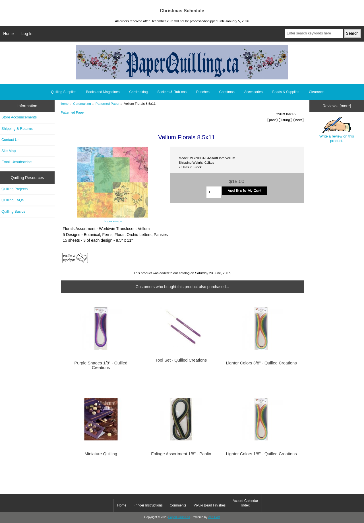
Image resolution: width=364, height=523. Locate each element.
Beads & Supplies (285, 92)
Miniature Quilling (100, 454)
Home (8, 33)
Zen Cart (214, 517)
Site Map (8, 151)
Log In (26, 33)
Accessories (253, 92)
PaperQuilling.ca (179, 517)
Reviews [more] (336, 106)
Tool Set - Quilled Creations (181, 360)
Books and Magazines (103, 92)
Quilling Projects (14, 189)
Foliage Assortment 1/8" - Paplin (181, 454)
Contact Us (10, 140)
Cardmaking (82, 103)
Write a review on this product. (336, 130)
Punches (203, 92)
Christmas (227, 92)
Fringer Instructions (148, 505)
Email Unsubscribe (16, 162)
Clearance (316, 92)
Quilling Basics (13, 211)
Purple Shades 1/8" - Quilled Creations (100, 365)
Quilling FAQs (12, 200)
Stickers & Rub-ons (172, 92)
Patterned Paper (107, 103)
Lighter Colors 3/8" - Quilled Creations (261, 363)
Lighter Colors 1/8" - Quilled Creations (261, 454)
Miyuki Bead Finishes (209, 505)
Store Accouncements (19, 117)
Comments (178, 505)
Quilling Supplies (63, 92)
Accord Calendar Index (245, 503)
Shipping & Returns (17, 128)
